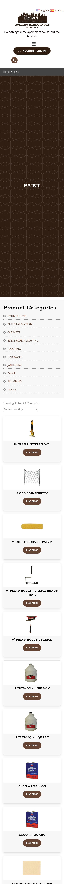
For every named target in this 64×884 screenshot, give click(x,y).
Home (6, 72)
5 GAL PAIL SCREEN (32, 493)
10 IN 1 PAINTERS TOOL (32, 444)
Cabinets (13, 332)
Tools (11, 389)
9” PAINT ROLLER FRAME (32, 640)
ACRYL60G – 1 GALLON (32, 688)
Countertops (17, 316)
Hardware (14, 357)
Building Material (20, 324)
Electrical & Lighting (23, 340)
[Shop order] (20, 409)
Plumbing (14, 381)
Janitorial (14, 365)
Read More (32, 452)
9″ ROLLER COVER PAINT (32, 542)
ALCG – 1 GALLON (32, 786)
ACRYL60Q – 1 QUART (32, 737)
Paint (11, 373)
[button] (32, 51)
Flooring (14, 349)
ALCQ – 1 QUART (32, 835)
